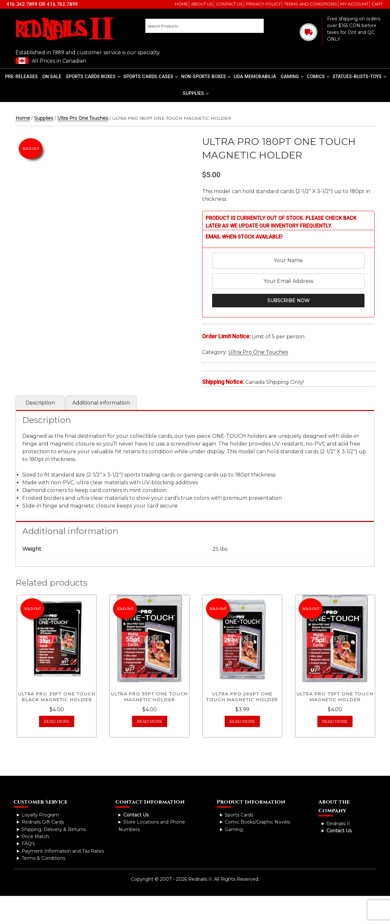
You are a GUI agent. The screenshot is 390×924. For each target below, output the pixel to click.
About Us (202, 4)
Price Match (35, 836)
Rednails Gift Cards (43, 822)
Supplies (196, 93)
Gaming (292, 77)
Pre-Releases (21, 76)
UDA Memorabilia (255, 76)
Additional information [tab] (101, 403)
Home (181, 4)
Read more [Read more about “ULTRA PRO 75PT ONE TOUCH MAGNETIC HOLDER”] (335, 721)
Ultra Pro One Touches (82, 118)
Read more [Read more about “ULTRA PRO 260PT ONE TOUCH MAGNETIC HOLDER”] (242, 721)
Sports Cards (239, 815)
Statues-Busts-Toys (359, 77)
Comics (318, 77)
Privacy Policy (263, 4)
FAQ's (28, 844)
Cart (377, 4)
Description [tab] (40, 403)
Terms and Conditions (310, 4)
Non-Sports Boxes (206, 77)
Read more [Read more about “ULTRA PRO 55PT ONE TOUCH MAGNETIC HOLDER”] (149, 721)
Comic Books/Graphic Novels (257, 822)
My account (354, 4)
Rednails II (338, 823)
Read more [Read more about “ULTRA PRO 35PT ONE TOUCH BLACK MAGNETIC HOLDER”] (56, 721)
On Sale (51, 76)
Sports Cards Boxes (93, 77)
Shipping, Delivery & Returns (54, 829)
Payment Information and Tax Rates (63, 851)
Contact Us (229, 4)
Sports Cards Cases (150, 77)
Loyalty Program (40, 815)
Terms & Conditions (43, 858)
